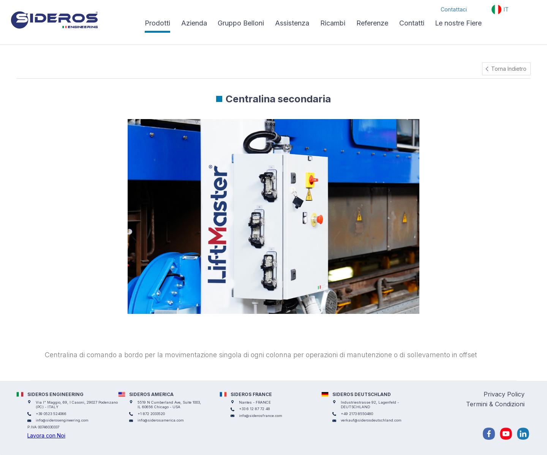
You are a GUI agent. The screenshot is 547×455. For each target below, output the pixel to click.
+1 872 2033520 (151, 414)
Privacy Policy (504, 394)
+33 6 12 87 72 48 (254, 409)
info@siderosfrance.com (260, 416)
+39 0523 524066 (51, 414)
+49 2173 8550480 (357, 414)
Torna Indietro (508, 68)
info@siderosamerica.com (161, 420)
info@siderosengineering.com (62, 420)
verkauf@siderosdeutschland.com (371, 420)
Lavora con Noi (46, 435)
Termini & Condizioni (495, 404)
